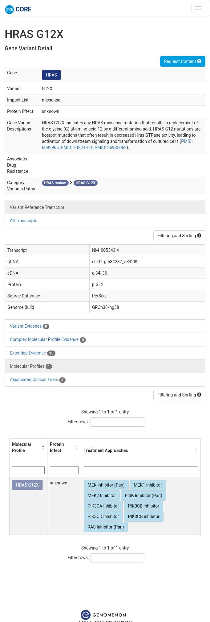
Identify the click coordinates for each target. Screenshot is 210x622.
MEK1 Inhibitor (148, 485)
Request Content (182, 61)
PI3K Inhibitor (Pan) (143, 495)
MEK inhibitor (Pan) (106, 485)
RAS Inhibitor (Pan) (106, 527)
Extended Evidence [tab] (32, 353)
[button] (43, 447)
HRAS (51, 75)
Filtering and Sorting (179, 235)
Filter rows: (78, 421)
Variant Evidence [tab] (29, 326)
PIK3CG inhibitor (144, 516)
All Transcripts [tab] (23, 220)
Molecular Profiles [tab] (31, 366)
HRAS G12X (27, 485)
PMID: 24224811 (77, 147)
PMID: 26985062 (111, 147)
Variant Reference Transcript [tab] (37, 207)
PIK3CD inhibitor (103, 516)
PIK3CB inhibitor (143, 506)
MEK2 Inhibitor (102, 495)
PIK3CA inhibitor (103, 506)
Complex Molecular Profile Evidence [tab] (48, 339)
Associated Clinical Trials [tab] (38, 380)
